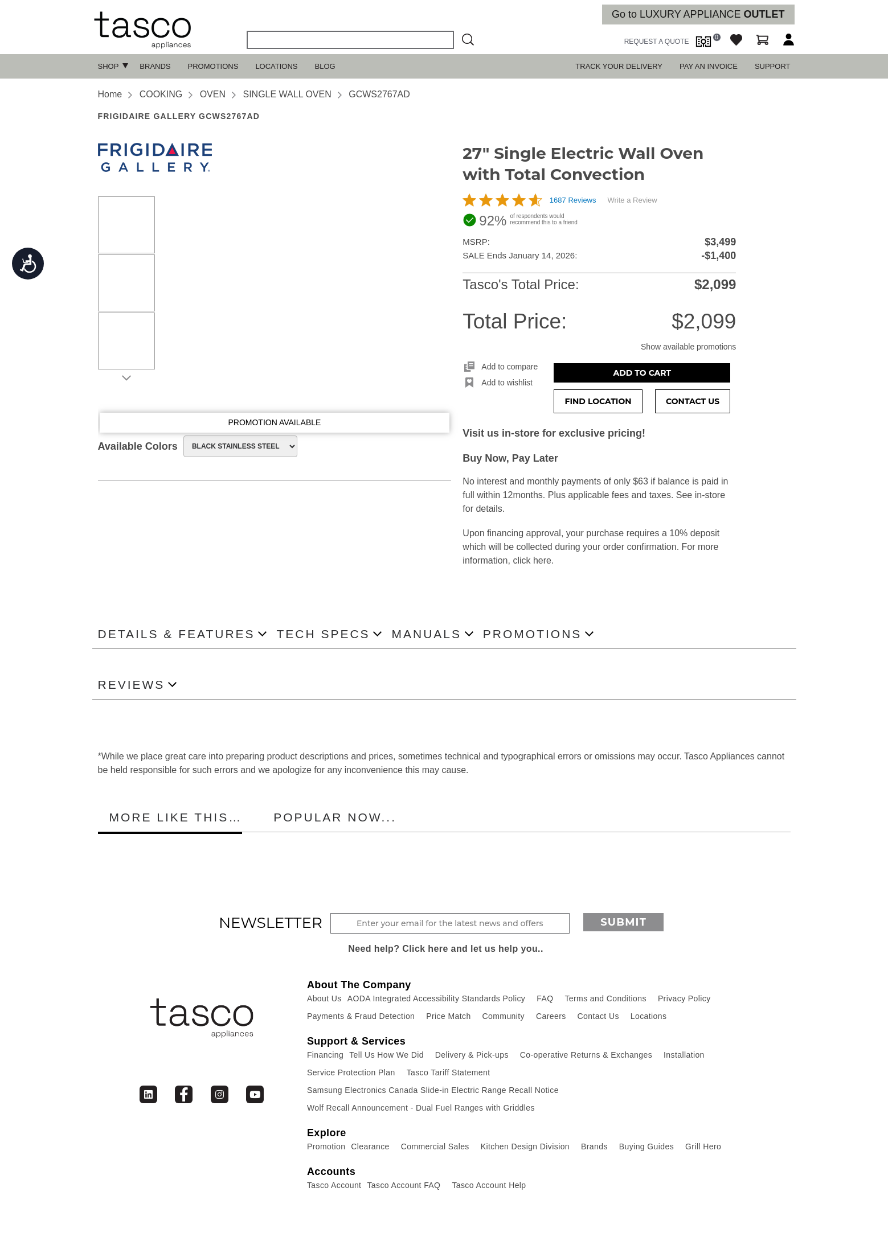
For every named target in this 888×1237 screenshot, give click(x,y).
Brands (155, 66)
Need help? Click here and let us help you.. (445, 949)
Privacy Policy (684, 998)
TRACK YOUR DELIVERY (618, 66)
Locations (276, 66)
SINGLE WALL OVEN (287, 94)
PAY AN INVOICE (709, 66)
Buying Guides (646, 1146)
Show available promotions (688, 346)
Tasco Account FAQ (403, 1185)
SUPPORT (773, 66)
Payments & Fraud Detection (361, 1016)
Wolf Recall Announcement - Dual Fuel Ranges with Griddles (421, 1107)
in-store (710, 495)
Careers (551, 1016)
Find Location (598, 401)
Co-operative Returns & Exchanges (586, 1054)
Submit (623, 922)
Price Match (448, 1016)
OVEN (213, 94)
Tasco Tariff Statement (448, 1072)
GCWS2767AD (379, 94)
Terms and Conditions (605, 998)
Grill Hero (703, 1146)
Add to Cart (642, 373)
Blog (325, 66)
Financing (325, 1054)
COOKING (161, 94)
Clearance (370, 1146)
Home (110, 94)
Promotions (213, 66)
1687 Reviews (573, 200)
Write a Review (632, 200)
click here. (533, 560)
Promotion (326, 1146)
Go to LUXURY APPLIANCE (698, 14)
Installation (684, 1054)
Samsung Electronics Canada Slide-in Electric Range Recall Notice (433, 1090)
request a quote (656, 42)
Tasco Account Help (489, 1185)
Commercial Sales (435, 1146)
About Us (324, 998)
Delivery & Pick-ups (472, 1054)
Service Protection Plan (351, 1072)
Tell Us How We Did (386, 1054)
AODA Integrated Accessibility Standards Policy (436, 998)
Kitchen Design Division (525, 1146)
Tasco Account (334, 1185)
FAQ (545, 998)
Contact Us (692, 401)
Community (503, 1016)
